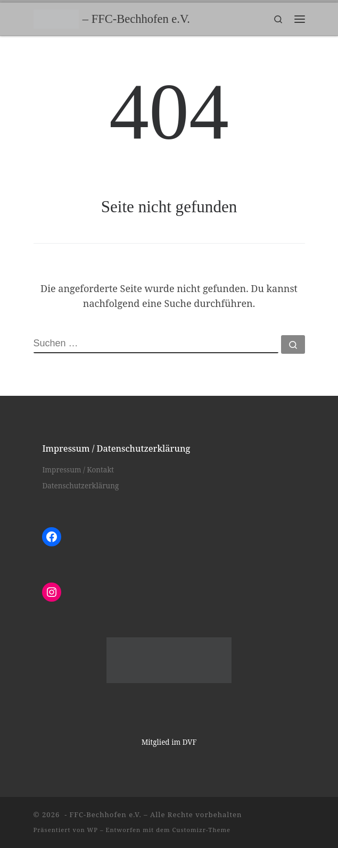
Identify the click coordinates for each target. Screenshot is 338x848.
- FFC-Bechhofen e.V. (102, 814)
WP (92, 830)
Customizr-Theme (201, 830)
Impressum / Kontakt (78, 470)
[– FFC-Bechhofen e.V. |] (56, 17)
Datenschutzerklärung (80, 485)
